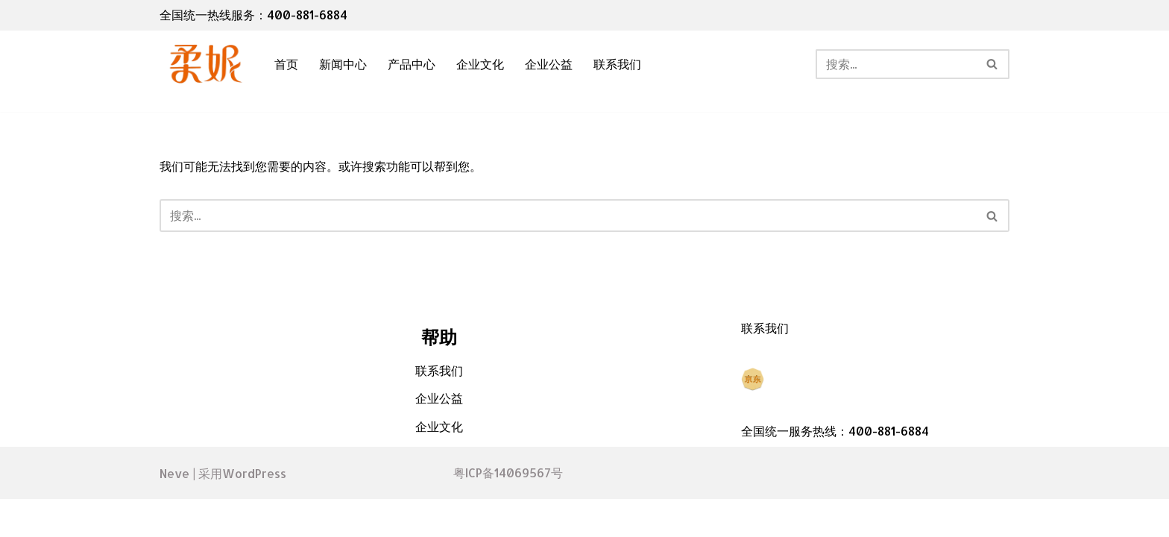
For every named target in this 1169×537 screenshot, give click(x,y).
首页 (286, 64)
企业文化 (480, 64)
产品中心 (411, 64)
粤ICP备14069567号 (508, 511)
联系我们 (617, 64)
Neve (174, 510)
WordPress (254, 510)
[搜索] (896, 64)
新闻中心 (343, 64)
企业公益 (549, 64)
